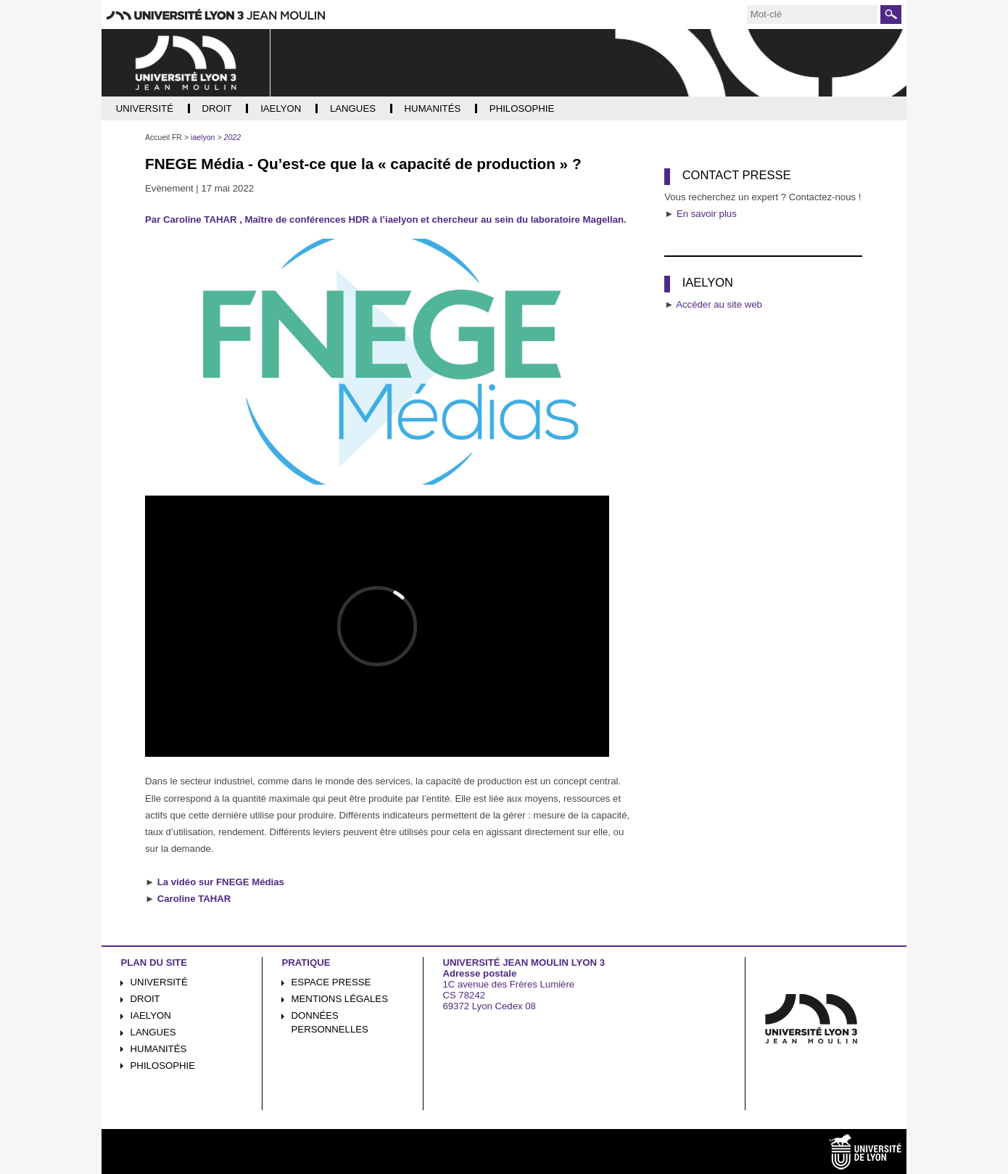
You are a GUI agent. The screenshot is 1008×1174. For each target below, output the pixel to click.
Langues (153, 1032)
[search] (812, 14)
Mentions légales (340, 998)
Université (159, 982)
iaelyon (151, 1015)
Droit (145, 998)
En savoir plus (707, 213)
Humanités (159, 1048)
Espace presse (331, 982)
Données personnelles (330, 1022)
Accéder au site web (719, 304)
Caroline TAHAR (194, 898)
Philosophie (163, 1065)
